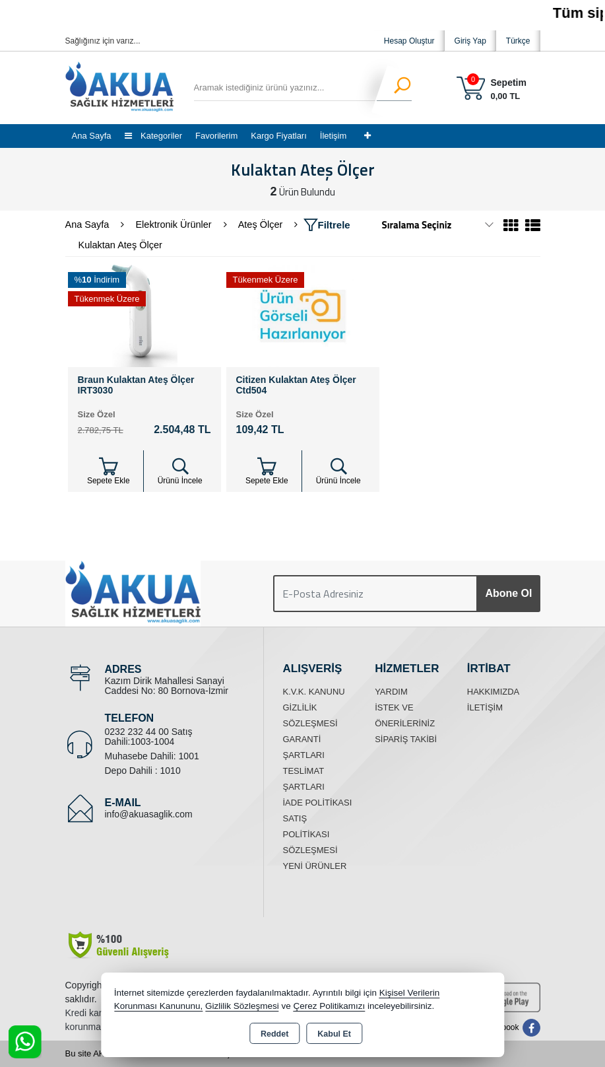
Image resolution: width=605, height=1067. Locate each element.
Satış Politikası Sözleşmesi (310, 834)
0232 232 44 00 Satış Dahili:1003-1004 (149, 736)
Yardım (391, 692)
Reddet (274, 1034)
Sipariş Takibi (406, 739)
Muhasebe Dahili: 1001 (152, 756)
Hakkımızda (493, 692)
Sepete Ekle (108, 471)
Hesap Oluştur (409, 41)
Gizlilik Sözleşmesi (242, 1006)
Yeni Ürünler (315, 866)
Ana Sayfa (91, 136)
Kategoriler (153, 136)
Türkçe (518, 41)
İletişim (333, 136)
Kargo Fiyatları (279, 136)
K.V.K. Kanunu (314, 692)
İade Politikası (317, 803)
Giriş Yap (470, 41)
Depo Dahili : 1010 (143, 770)
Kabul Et (334, 1034)
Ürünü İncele (180, 471)
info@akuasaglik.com (149, 814)
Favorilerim (216, 136)
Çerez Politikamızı (330, 1006)
